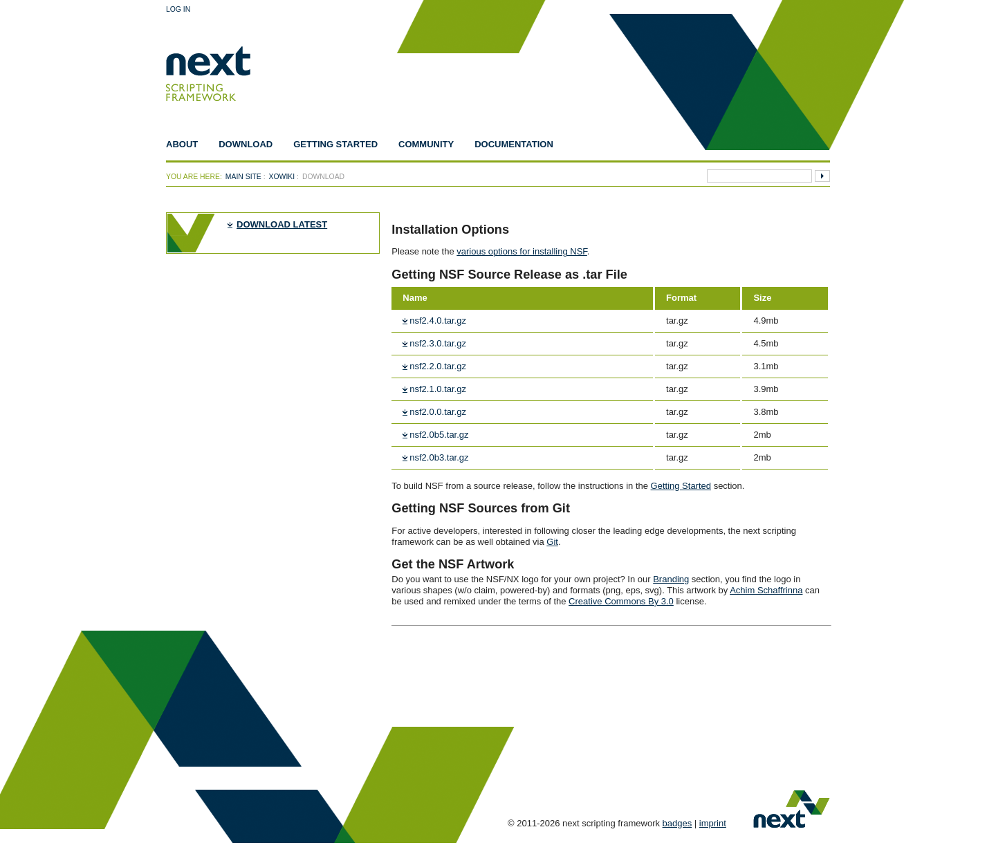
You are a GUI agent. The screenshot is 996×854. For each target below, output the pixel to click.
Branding (671, 579)
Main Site (243, 176)
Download (246, 144)
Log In (178, 9)
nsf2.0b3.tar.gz (438, 457)
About (182, 144)
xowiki (282, 176)
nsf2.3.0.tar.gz (437, 343)
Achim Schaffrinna (766, 590)
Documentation (513, 144)
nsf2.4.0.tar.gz (437, 320)
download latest (282, 224)
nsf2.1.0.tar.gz (437, 389)
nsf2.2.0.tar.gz (437, 366)
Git (552, 542)
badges (677, 823)
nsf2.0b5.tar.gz (438, 434)
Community (426, 144)
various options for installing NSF (521, 251)
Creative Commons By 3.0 (621, 601)
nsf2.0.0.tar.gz (437, 412)
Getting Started (335, 144)
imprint (712, 823)
